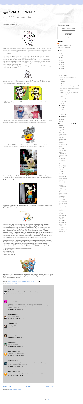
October (63, 98)
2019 (60, 53)
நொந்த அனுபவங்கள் (62, 189)
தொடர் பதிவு (62, 178)
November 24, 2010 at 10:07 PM (16, 318)
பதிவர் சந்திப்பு (63, 193)
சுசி (8, 299)
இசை (60, 146)
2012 (60, 66)
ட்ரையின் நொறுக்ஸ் (61, 175)
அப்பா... (62, 79)
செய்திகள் (61, 166)
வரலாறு (61, 220)
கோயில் (61, 158)
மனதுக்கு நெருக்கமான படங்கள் (62, 212)
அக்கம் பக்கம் (19, 11)
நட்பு (60, 180)
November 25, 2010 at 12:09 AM (16, 337)
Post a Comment (10, 379)
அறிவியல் (61, 137)
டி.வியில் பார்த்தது (61, 170)
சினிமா (61, 164)
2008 (60, 121)
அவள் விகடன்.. (63, 134)
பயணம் (61, 199)
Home (28, 386)
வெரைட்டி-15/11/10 (65, 90)
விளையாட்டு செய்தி (12, 283)
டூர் (59, 173)
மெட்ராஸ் (61, 215)
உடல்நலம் (61, 148)
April (62, 109)
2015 (60, 60)
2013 (60, 64)
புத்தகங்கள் (61, 206)
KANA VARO (11, 323)
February (63, 114)
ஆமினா (10, 342)
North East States (61, 128)
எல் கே (9, 289)
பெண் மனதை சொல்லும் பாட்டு (68, 77)
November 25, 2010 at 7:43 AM (15, 346)
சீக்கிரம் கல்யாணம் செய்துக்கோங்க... (69, 88)
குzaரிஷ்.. (62, 83)
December (63, 73)
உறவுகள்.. (61, 150)
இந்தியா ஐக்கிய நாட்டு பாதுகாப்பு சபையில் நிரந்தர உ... (69, 93)
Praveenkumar (12, 360)
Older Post (50, 386)
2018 (60, 55)
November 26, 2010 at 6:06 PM (15, 366)
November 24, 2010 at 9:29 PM (15, 294)
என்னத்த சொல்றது (61, 153)
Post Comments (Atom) (15, 389)
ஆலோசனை (62, 144)
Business (61, 125)
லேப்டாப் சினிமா (61, 217)
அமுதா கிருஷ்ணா (12, 351)
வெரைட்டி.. (62, 229)
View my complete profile (63, 47)
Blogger (48, 399)
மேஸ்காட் (62, 81)
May (62, 107)
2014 (60, 62)
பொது (60, 208)
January (63, 116)
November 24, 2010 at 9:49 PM (15, 309)
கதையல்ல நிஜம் (63, 155)
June (62, 105)
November (63, 75)
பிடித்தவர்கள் (62, 201)
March (62, 112)
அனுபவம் (61, 142)
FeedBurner (72, 37)
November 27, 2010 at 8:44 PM (15, 375)
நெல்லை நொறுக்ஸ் (61, 186)
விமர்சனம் (61, 222)
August (62, 101)
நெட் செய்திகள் (63, 182)
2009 (60, 119)
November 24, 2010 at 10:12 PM (16, 328)
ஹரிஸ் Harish (11, 314)
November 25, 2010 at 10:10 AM (16, 355)
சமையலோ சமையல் (62, 161)
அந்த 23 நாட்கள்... (65, 96)
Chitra (9, 333)
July (62, 103)
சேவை (60, 167)
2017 (60, 57)
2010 (60, 71)
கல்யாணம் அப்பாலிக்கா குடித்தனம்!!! (69, 86)
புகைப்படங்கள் (63, 203)
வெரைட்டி (61, 227)
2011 (60, 69)
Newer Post (7, 386)
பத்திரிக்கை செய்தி (62, 197)
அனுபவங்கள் (62, 139)
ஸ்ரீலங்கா (61, 231)
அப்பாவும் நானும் (61, 131)
